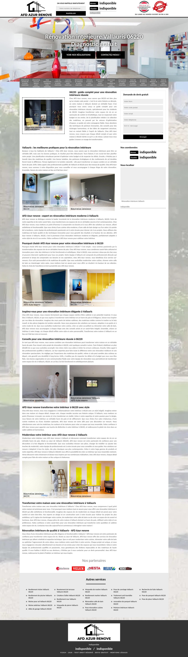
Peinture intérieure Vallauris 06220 (124, 609)
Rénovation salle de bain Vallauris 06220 (94, 602)
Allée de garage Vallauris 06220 (40, 609)
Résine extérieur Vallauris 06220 (40, 605)
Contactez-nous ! (110, 54)
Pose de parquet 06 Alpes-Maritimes (153, 82)
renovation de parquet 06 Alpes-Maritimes (122, 82)
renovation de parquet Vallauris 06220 (125, 602)
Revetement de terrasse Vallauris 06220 (65, 590)
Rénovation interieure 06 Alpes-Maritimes (25, 82)
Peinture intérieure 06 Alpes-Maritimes (133, 82)
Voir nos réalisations (79, 54)
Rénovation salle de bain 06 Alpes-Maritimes (36, 83)
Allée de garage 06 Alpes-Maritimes (68, 82)
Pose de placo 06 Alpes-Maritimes (163, 82)
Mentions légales (119, 652)
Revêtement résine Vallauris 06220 (38, 590)
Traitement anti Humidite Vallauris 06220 (123, 596)
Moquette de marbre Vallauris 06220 (96, 590)
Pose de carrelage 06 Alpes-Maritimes (58, 82)
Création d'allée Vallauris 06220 (68, 595)
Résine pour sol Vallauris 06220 (39, 601)
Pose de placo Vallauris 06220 (153, 599)
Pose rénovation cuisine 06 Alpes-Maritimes (47, 83)
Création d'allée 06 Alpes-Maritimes (89, 82)
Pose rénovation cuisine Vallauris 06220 (94, 609)
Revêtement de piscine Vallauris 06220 (40, 596)
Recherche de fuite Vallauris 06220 (152, 590)
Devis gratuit (101, 652)
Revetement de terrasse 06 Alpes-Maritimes (79, 82)
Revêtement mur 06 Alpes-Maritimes (100, 82)
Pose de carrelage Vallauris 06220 (123, 590)
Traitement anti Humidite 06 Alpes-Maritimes (111, 83)
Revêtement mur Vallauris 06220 (66, 600)
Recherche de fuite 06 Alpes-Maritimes (143, 82)
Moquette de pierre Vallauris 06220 (67, 606)
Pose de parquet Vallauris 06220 (154, 595)
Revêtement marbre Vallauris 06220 (96, 596)
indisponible (108, 3)
